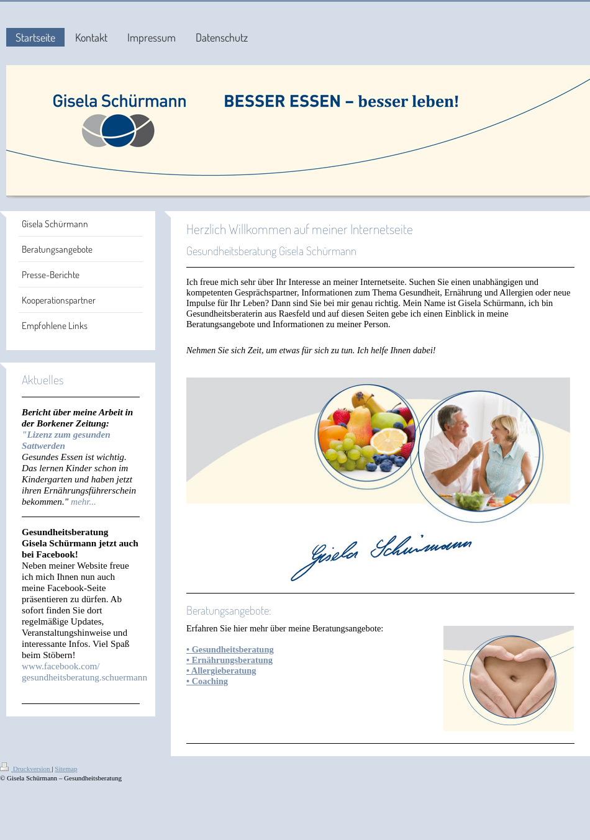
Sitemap (66, 768)
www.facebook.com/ (61, 666)
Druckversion (26, 768)
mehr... (83, 501)
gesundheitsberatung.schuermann (84, 677)
